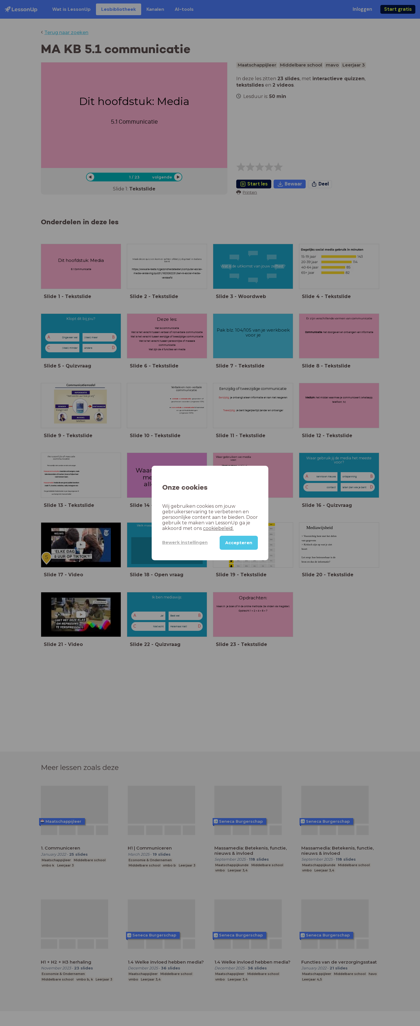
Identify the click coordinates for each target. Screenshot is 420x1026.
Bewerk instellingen (185, 542)
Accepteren (238, 542)
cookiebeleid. (218, 528)
